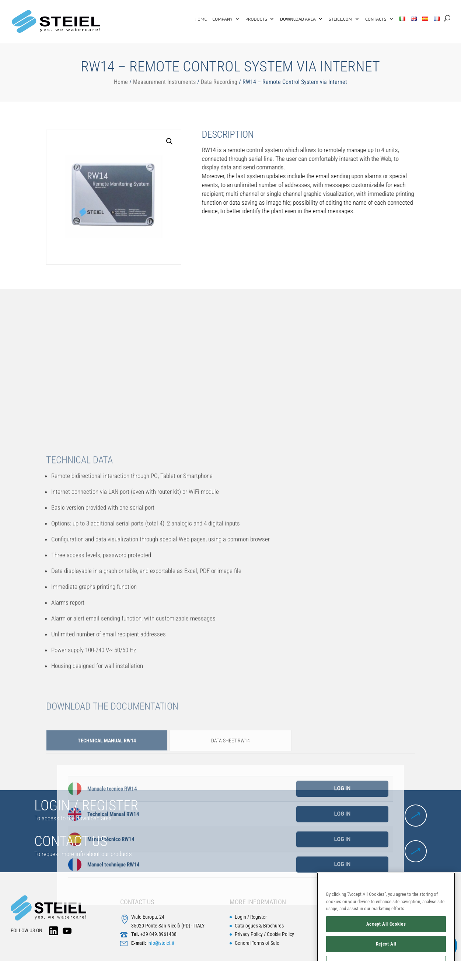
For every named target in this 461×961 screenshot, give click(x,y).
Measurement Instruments (164, 81)
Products (256, 18)
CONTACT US (70, 841)
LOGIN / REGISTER (86, 805)
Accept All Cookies (386, 941)
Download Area (298, 18)
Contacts (375, 18)
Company (222, 18)
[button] (138, 141)
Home (201, 18)
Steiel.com (340, 18)
